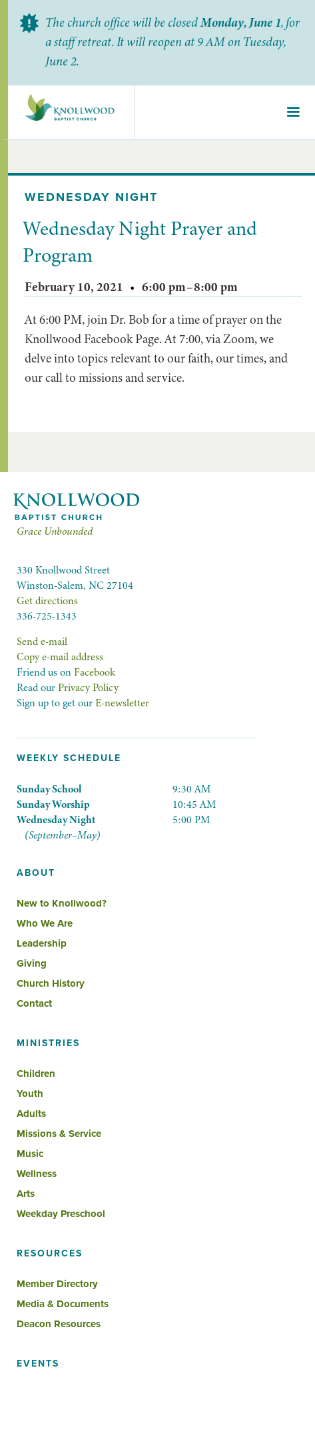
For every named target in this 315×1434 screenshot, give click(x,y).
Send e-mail (42, 641)
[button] (293, 112)
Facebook (94, 672)
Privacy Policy (88, 687)
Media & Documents (63, 1304)
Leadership (42, 943)
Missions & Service (59, 1134)
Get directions (47, 600)
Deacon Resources (59, 1324)
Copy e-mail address (60, 657)
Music (30, 1154)
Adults (31, 1114)
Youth (30, 1094)
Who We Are (45, 923)
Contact (34, 1003)
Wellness (37, 1174)
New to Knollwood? (62, 903)
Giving (32, 963)
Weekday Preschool (61, 1214)
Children (36, 1073)
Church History (51, 983)
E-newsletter (122, 703)
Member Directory (57, 1284)
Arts (26, 1194)
